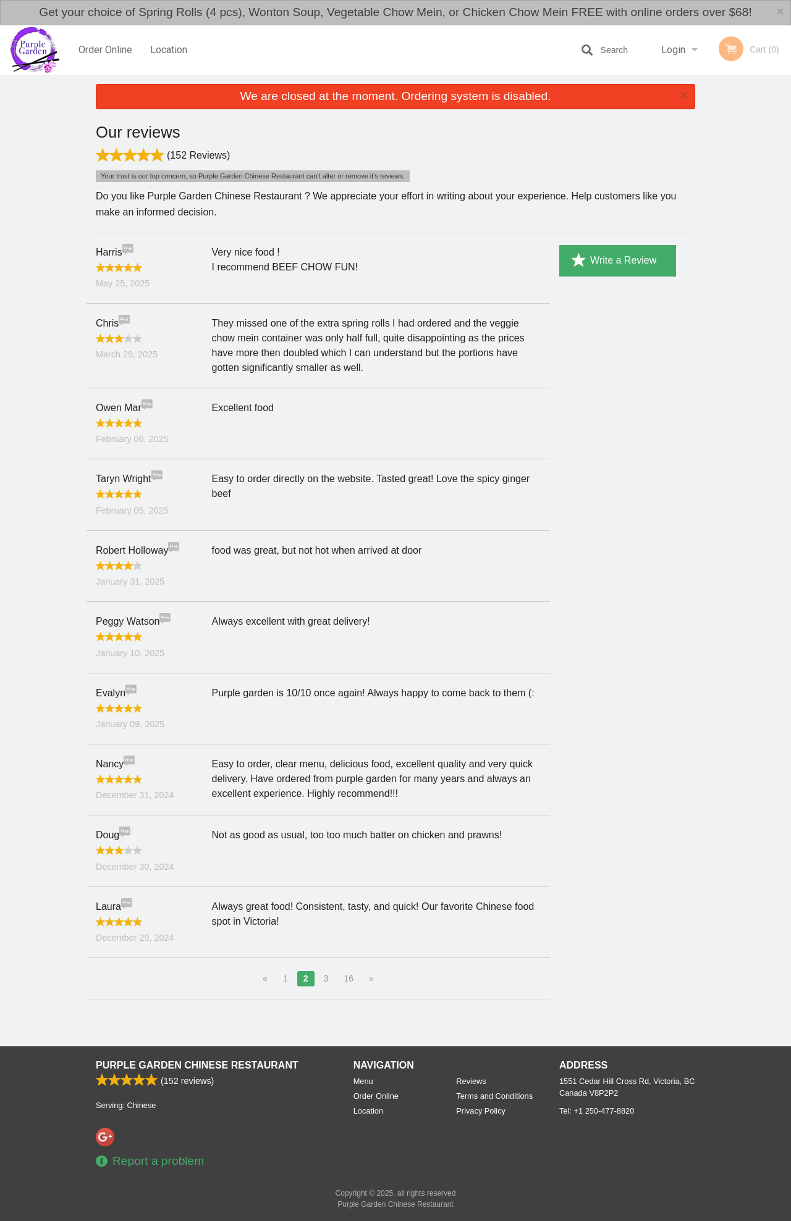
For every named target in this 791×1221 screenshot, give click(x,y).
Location (168, 50)
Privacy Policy (480, 1110)
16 (348, 978)
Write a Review (614, 260)
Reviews (471, 1081)
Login (673, 50)
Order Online (105, 50)
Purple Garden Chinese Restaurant (197, 1065)
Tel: (596, 1110)
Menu (363, 1081)
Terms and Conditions (494, 1096)
